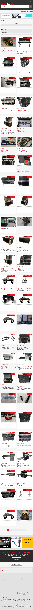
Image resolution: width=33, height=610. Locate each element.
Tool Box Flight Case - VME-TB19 (22, 347)
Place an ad (29, 11)
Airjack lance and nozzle (21, 406)
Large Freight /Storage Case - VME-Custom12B (8, 249)
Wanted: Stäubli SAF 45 (21, 524)
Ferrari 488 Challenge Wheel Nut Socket (7, 50)
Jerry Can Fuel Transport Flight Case (6, 386)
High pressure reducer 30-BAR (22, 230)
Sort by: (16, 23)
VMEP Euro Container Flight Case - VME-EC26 (8, 465)
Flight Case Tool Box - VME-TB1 (22, 110)
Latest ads (24, 11)
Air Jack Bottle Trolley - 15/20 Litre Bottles (7, 347)
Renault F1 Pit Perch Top (4, 150)
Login (27, 1)
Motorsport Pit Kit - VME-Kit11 (5, 445)
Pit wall (18, 130)
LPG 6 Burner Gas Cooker (21, 150)
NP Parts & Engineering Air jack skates (7, 288)
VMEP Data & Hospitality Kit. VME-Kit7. (23, 465)
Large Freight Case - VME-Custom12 (23, 249)
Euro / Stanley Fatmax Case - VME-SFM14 (7, 366)
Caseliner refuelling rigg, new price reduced (8, 230)
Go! (30, 6)
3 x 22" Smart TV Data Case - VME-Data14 (23, 50)
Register (30, 1)
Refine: (2, 27)
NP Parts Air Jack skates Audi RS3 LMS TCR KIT (8, 524)
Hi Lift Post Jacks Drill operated (22, 328)
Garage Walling (3, 406)
